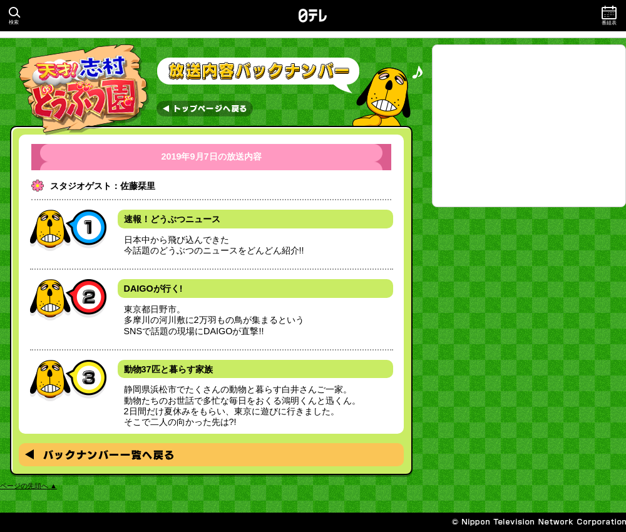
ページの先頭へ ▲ (28, 485)
